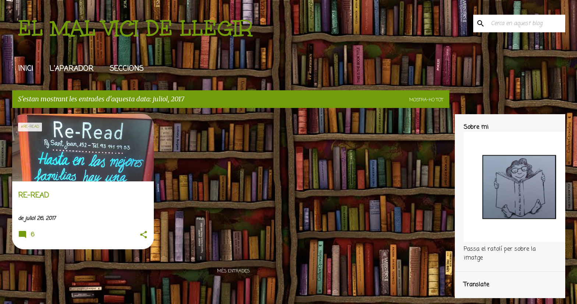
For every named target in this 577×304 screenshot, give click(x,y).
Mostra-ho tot (426, 100)
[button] (143, 235)
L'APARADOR (71, 69)
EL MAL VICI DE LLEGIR (135, 28)
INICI (25, 69)
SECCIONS (127, 69)
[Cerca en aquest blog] (526, 23)
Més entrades (233, 271)
